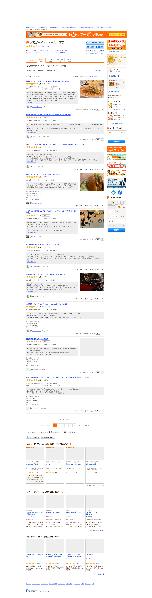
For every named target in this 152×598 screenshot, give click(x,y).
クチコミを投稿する (90, 47)
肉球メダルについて (120, 109)
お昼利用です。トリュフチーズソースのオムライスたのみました (47, 304)
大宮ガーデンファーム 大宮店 (104, 27)
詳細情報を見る (31, 102)
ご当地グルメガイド (30, 27)
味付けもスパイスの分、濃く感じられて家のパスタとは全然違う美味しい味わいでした (55, 144)
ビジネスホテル (44, 583)
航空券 (82, 583)
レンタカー (77, 583)
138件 (97, 563)
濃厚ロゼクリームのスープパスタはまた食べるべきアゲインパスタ (48, 81)
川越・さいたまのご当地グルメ (69, 27)
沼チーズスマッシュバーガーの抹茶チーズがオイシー (44, 174)
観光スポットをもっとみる (96, 485)
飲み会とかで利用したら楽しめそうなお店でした (42, 244)
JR (67, 583)
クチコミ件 (45, 46)
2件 (38, 472)
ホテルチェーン (36, 583)
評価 (87, 76)
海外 (93, 583)
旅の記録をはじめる (116, 123)
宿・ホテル (28, 583)
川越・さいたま (43, 50)
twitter (113, 192)
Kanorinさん (35, 203)
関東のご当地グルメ (42, 27)
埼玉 (35, 50)
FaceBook (120, 192)
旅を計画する (115, 76)
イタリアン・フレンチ (40, 52)
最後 (86, 425)
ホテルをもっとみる (98, 574)
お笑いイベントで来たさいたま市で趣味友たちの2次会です (45, 274)
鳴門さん (34, 236)
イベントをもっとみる (97, 530)
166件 (78, 563)
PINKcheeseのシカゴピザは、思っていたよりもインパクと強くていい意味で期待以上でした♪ (57, 377)
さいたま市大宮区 (56, 50)
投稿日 (82, 76)
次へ (80, 425)
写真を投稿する (99, 47)
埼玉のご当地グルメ (54, 27)
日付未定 (122, 207)
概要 (31, 60)
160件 (38, 563)
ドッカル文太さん (37, 107)
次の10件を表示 (64, 419)
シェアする (91, 54)
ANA (71, 583)
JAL (69, 583)
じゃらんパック (61, 583)
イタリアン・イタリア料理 (57, 52)
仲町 (66, 50)
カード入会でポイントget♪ (116, 46)
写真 (50, 60)
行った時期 (93, 76)
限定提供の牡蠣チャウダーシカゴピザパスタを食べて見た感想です (48, 115)
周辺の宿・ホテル (69, 60)
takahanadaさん (36, 331)
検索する (117, 141)
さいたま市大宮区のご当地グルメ (87, 27)
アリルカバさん (36, 166)
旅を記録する (115, 92)
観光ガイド (88, 583)
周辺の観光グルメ (60, 60)
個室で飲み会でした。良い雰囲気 (37, 339)
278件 (58, 563)
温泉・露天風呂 (53, 583)
